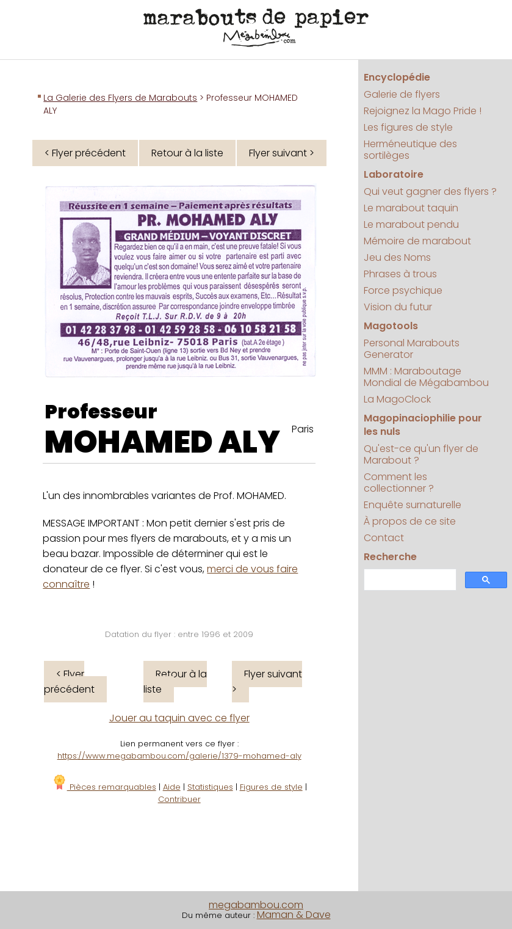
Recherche (390, 557)
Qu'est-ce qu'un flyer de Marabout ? (421, 454)
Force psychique (403, 290)
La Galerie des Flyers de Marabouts (120, 98)
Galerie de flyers (402, 94)
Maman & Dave (294, 915)
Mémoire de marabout (417, 241)
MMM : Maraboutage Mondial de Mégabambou (426, 377)
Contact (384, 538)
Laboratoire (394, 174)
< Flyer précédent (85, 153)
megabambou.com (256, 905)
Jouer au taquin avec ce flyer (179, 718)
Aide (172, 787)
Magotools (391, 326)
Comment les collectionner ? (399, 482)
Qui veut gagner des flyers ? (430, 191)
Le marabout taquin (411, 208)
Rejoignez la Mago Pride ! (422, 111)
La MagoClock (397, 399)
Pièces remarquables (104, 787)
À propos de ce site (410, 521)
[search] (409, 580)
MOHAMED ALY (162, 442)
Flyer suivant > (281, 153)
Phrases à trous (400, 274)
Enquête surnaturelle (412, 505)
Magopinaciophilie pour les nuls (423, 425)
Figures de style (271, 787)
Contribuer (179, 799)
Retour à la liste (187, 153)
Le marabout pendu (411, 224)
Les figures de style (408, 127)
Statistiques (210, 787)
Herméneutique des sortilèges (410, 149)
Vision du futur (398, 307)
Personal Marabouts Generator (412, 349)
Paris (303, 429)
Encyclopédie (397, 77)
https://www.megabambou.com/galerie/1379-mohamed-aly (179, 756)
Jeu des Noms (397, 257)
